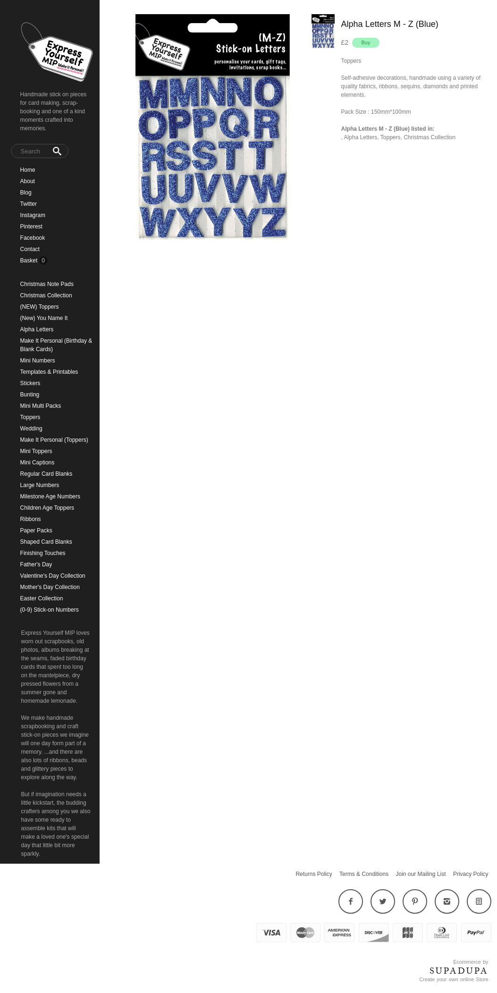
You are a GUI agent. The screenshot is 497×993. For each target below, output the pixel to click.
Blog (26, 192)
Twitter (28, 204)
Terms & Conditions (363, 874)
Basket (29, 260)
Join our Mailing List (421, 874)
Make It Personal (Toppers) (54, 440)
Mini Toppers (36, 451)
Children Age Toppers (47, 508)
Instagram (32, 215)
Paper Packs (36, 530)
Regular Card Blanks (46, 474)
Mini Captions (37, 462)
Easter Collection (41, 598)
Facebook (32, 238)
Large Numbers (39, 485)
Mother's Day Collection (50, 587)
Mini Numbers (37, 360)
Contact (30, 249)
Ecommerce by (470, 962)
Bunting (30, 394)
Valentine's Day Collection (52, 575)
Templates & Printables (49, 372)
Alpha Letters (37, 329)
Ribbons (30, 519)
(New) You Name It (44, 318)
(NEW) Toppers (39, 306)
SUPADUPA (459, 971)
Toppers (30, 417)
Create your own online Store (453, 979)
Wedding (31, 428)
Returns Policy (313, 874)
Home (27, 170)
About (27, 181)
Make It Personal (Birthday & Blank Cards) (56, 345)
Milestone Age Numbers (50, 496)
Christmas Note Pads (47, 284)
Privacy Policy (471, 874)
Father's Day (36, 564)
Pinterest (31, 226)
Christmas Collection (46, 295)
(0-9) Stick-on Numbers (49, 609)
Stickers (30, 383)
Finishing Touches (43, 553)
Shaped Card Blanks (46, 542)
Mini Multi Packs (40, 406)
